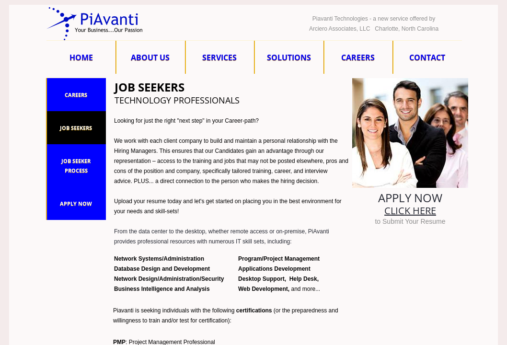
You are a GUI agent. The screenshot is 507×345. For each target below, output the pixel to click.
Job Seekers (76, 127)
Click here (410, 210)
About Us (150, 57)
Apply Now (76, 203)
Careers (358, 57)
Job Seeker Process (76, 165)
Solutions (289, 57)
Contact (427, 57)
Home (81, 57)
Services (219, 57)
